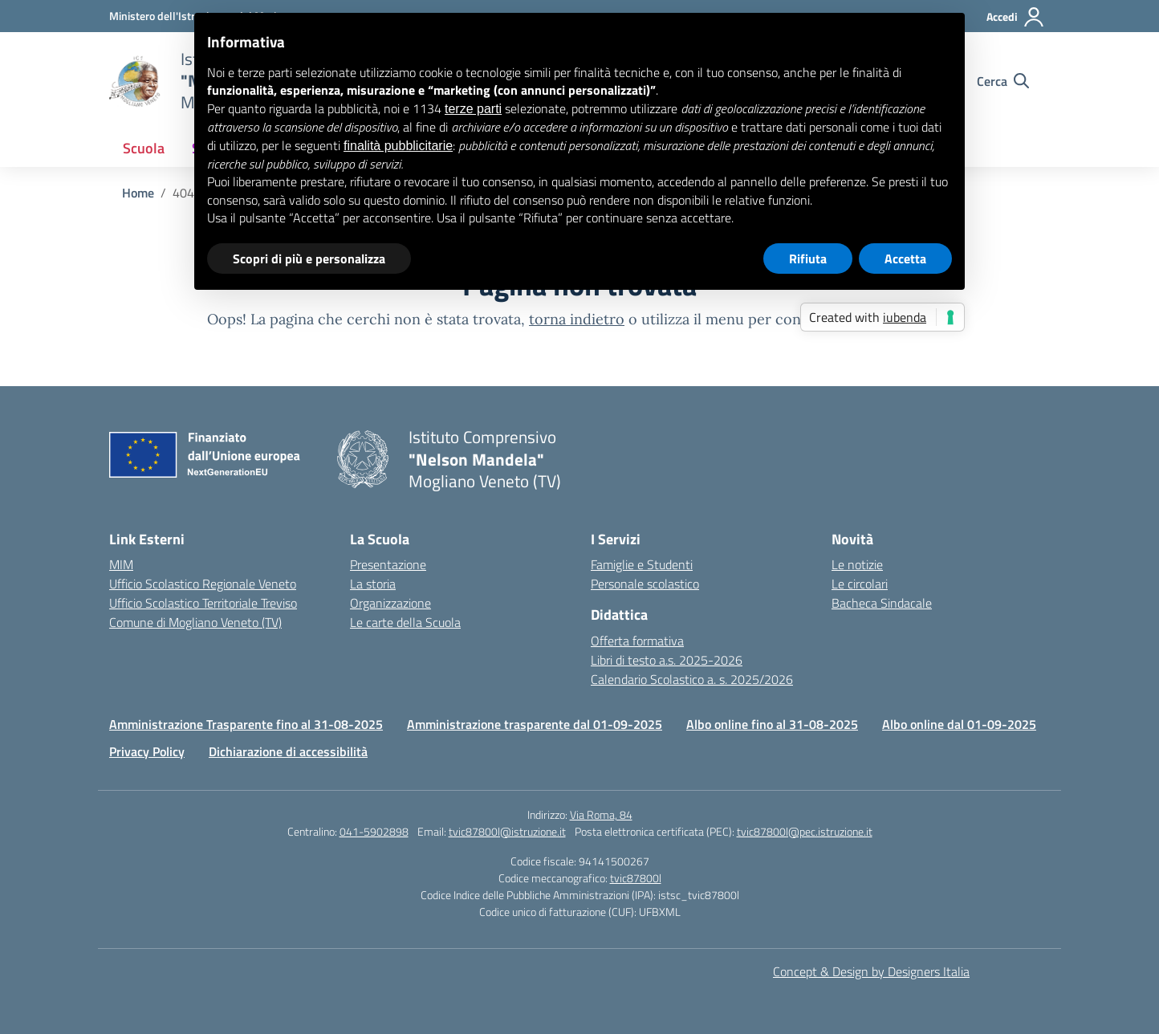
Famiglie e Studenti (642, 564)
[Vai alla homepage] (135, 81)
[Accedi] (1016, 17)
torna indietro (576, 319)
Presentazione (388, 564)
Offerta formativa (637, 640)
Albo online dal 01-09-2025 (959, 724)
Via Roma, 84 (601, 814)
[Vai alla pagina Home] (138, 192)
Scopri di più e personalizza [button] (309, 258)
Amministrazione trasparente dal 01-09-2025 (534, 724)
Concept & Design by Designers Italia (871, 971)
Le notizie (857, 564)
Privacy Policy (147, 751)
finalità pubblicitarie (398, 146)
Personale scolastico (645, 583)
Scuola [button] (144, 148)
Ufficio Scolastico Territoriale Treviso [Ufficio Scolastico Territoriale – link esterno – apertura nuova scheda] (203, 603)
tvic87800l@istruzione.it (507, 831)
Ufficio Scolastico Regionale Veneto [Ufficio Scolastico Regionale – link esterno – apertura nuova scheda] (202, 583)
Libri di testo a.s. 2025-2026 (666, 660)
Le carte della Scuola (405, 622)
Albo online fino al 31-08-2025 (772, 724)
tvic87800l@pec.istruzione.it (804, 831)
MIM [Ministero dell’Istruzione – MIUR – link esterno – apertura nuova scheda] (121, 564)
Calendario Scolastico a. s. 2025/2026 (692, 679)
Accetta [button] (905, 258)
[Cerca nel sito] (1003, 81)
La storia (373, 583)
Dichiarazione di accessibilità (288, 751)
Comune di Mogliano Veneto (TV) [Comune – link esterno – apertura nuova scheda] (195, 622)
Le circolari (860, 583)
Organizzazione (390, 603)
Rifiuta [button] (808, 258)
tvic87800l (635, 877)
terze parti (473, 109)
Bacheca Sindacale (882, 603)
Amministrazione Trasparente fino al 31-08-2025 (246, 724)
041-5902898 (374, 831)
